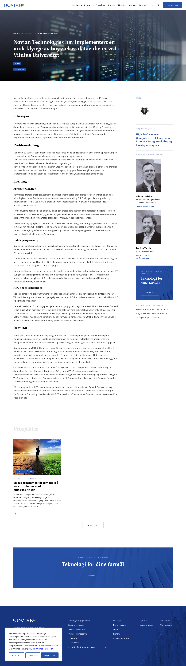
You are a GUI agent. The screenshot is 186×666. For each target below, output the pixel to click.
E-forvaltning (73, 638)
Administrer (16, 655)
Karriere (132, 5)
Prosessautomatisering (77, 634)
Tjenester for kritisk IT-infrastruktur (152, 309)
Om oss (111, 5)
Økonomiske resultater (122, 638)
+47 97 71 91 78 (142, 255)
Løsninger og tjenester (82, 5)
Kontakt (143, 5)
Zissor (115, 629)
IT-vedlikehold (73, 642)
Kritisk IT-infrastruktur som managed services (87, 647)
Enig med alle (49, 655)
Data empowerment (76, 629)
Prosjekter (100, 5)
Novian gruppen (119, 625)
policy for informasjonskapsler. (40, 649)
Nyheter (122, 5)
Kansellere (33, 655)
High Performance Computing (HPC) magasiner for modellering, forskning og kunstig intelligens (154, 140)
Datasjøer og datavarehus (148, 317)
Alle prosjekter (166, 625)
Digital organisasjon (76, 625)
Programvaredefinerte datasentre (151, 313)
